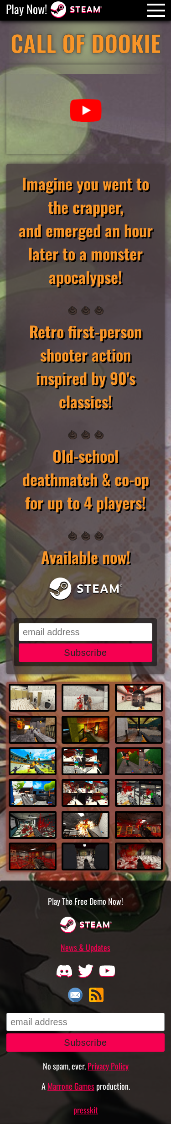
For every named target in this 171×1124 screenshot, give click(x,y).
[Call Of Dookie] (86, 46)
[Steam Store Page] (76, 8)
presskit (85, 1110)
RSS (96, 995)
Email (75, 995)
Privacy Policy (108, 1066)
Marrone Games (70, 1086)
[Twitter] (85, 970)
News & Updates (85, 947)
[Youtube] (107, 970)
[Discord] (64, 970)
